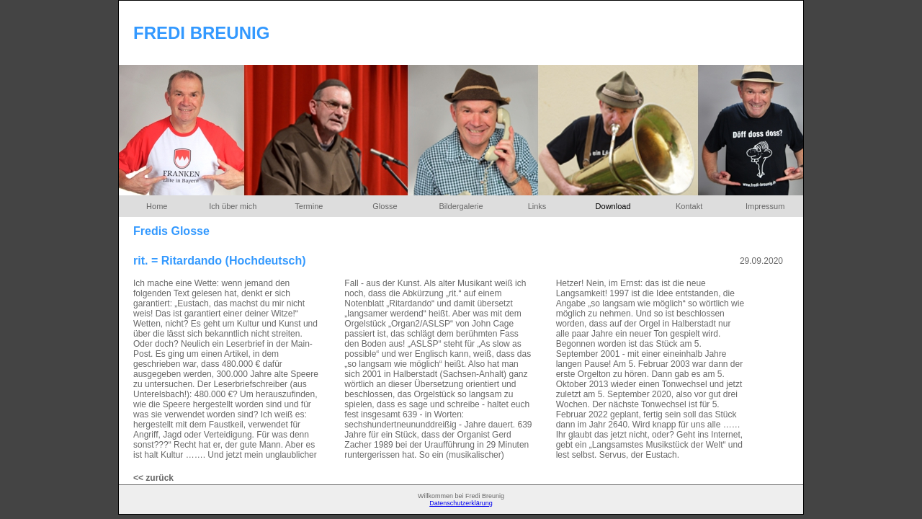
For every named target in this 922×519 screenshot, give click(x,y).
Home (156, 206)
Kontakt (689, 206)
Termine (309, 206)
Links (537, 206)
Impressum (765, 206)
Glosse (384, 206)
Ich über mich (232, 206)
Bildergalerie (461, 206)
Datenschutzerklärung (461, 503)
